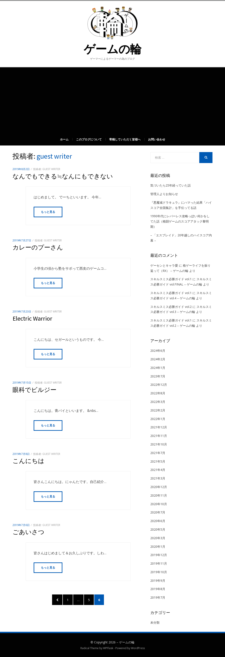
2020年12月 (158, 487)
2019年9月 (157, 580)
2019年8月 (157, 589)
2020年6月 (157, 521)
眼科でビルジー (34, 390)
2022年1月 (157, 419)
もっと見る (48, 212)
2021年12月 (158, 427)
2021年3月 (157, 478)
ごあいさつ (28, 532)
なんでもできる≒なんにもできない (63, 176)
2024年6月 (157, 350)
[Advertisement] (112, 100)
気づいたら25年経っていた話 (170, 185)
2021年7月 (157, 453)
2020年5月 (157, 529)
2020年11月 (158, 495)
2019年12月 (158, 555)
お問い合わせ (156, 139)
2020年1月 (157, 546)
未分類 (155, 622)
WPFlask (108, 648)
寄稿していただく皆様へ (125, 139)
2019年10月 (158, 572)
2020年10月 (158, 504)
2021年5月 (157, 461)
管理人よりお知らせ (164, 194)
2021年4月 (157, 470)
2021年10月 (158, 444)
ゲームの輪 (113, 49)
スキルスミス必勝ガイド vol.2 (171, 307)
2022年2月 (157, 410)
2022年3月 (157, 402)
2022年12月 (158, 384)
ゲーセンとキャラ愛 (164, 265)
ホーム (64, 139)
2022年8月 (157, 393)
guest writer (51, 169)
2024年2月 (157, 359)
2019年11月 (158, 563)
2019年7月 (157, 597)
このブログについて (89, 139)
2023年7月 (157, 376)
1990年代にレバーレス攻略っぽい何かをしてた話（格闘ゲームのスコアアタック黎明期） (180, 221)
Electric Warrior (32, 319)
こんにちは (28, 461)
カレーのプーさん (38, 247)
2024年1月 (157, 368)
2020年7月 (157, 512)
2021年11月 (158, 436)
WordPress (138, 648)
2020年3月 (157, 538)
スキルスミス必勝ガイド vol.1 (171, 279)
